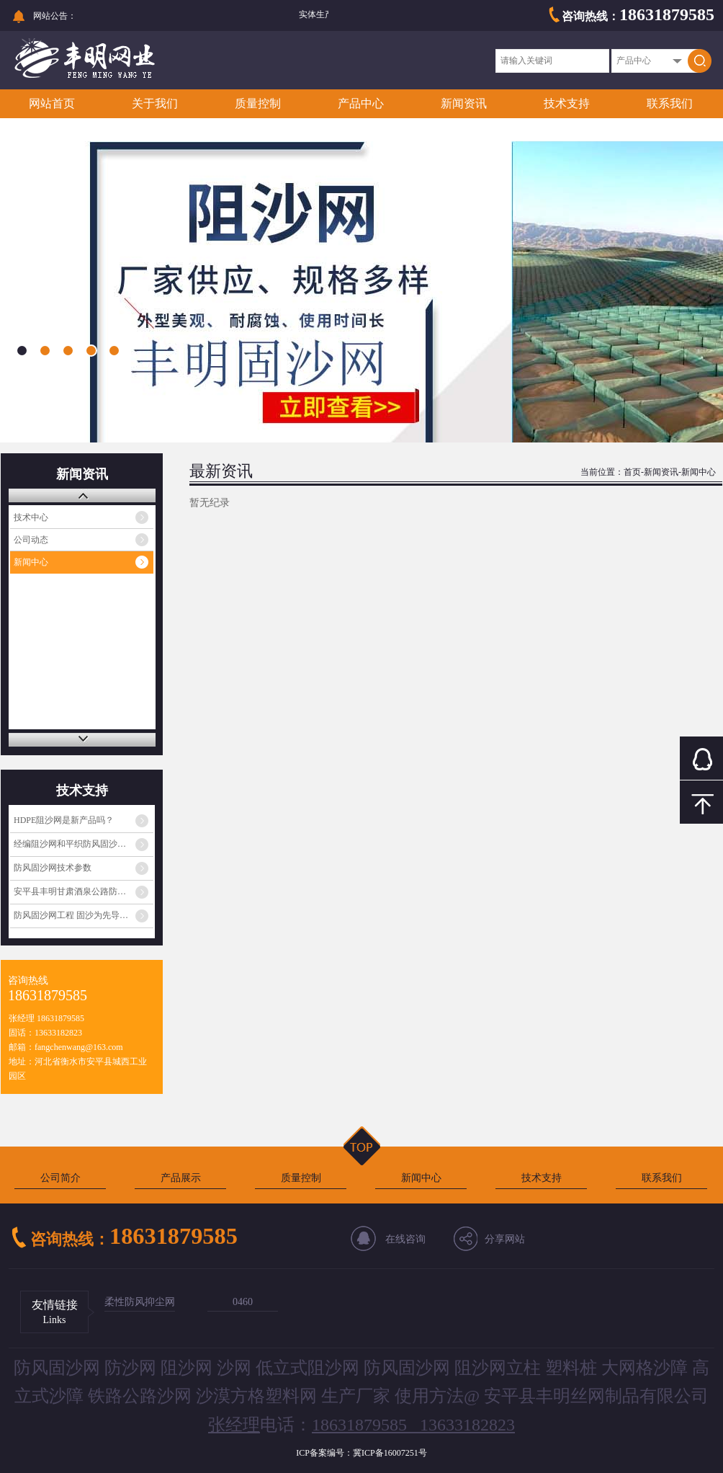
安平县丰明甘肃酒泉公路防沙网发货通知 (83, 891)
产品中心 (361, 103)
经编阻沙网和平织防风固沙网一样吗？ (83, 844)
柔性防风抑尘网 (139, 1301)
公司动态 (31, 540)
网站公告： (54, 16)
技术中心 (31, 517)
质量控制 (258, 103)
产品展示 (181, 1177)
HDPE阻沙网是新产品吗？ (64, 820)
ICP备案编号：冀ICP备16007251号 (361, 1453)
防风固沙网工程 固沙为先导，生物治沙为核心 (83, 915)
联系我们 (670, 103)
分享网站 (505, 1239)
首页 (632, 472)
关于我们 (155, 103)
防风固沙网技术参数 (52, 868)
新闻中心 (31, 562)
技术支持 (567, 103)
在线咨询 (405, 1239)
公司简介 (60, 1177)
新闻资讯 (464, 103)
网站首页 (52, 103)
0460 (243, 1301)
